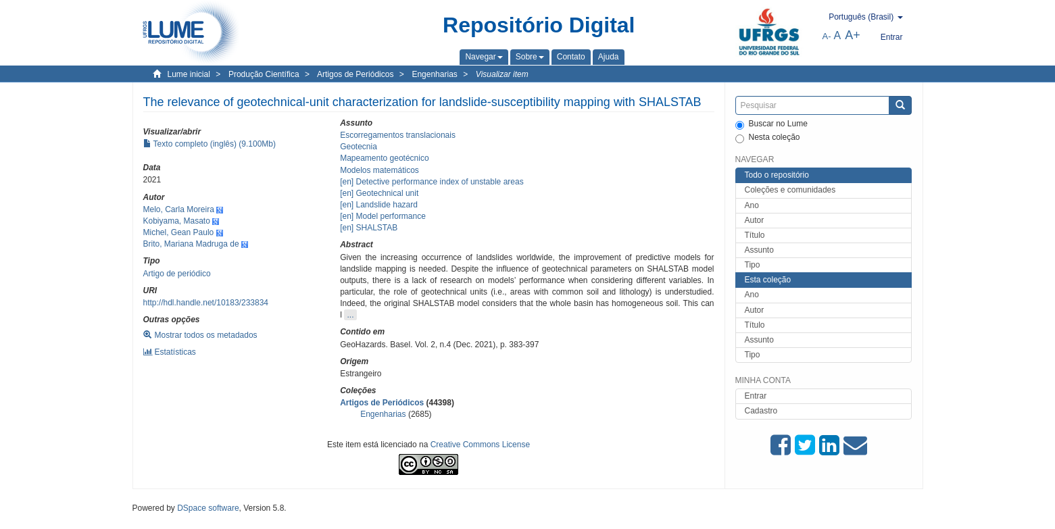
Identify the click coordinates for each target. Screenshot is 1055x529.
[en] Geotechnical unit (379, 193)
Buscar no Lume (771, 124)
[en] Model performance (383, 216)
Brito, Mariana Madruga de (191, 244)
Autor (754, 220)
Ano (752, 205)
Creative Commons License (480, 444)
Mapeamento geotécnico (384, 158)
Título (755, 235)
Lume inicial (189, 74)
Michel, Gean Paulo (178, 232)
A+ (852, 35)
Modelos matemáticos (379, 170)
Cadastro (761, 410)
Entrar (756, 396)
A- (827, 36)
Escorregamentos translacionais (398, 135)
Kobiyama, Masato (176, 221)
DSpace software (208, 508)
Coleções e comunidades (790, 190)
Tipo (752, 265)
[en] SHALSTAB (368, 227)
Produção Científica (263, 74)
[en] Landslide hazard (379, 204)
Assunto (759, 250)
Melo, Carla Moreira (178, 209)
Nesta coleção (767, 137)
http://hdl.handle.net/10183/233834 (206, 302)
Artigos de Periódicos (355, 74)
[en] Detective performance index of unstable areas (432, 181)
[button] (483, 56)
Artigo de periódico (177, 273)
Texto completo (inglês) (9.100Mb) (209, 144)
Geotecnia (358, 146)
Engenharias (434, 74)
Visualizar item (502, 74)
